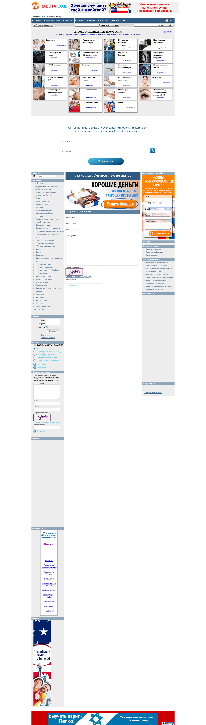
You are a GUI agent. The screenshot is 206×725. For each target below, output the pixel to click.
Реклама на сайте (119, 20)
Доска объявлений (52, 20)
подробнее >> (61, 45)
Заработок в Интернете (44, 195)
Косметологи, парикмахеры (46, 240)
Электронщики (41, 300)
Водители (39, 207)
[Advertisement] (49, 483)
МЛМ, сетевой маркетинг (45, 246)
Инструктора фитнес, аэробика (47, 228)
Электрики (39, 297)
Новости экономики (153, 249)
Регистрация (46, 335)
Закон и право (151, 255)
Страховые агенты (42, 282)
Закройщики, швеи (42, 222)
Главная (37, 20)
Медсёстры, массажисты (45, 243)
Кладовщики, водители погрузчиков (49, 231)
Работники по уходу (43, 264)
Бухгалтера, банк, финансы (46, 192)
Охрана (38, 249)
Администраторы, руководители (48, 186)
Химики (38, 198)
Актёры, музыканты (43, 189)
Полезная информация (155, 252)
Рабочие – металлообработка (47, 270)
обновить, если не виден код (78, 277)
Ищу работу (38, 309)
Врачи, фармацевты (43, 210)
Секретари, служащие (44, 279)
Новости (68, 20)
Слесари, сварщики (43, 276)
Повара (38, 252)
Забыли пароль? (48, 338)
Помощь (91, 20)
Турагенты (39, 294)
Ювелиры (39, 303)
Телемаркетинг (41, 285)
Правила (80, 20)
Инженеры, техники (43, 225)
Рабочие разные (41, 273)
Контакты (103, 20)
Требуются (38, 183)
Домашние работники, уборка (47, 219)
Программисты (41, 255)
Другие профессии (42, 306)
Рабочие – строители (43, 267)
